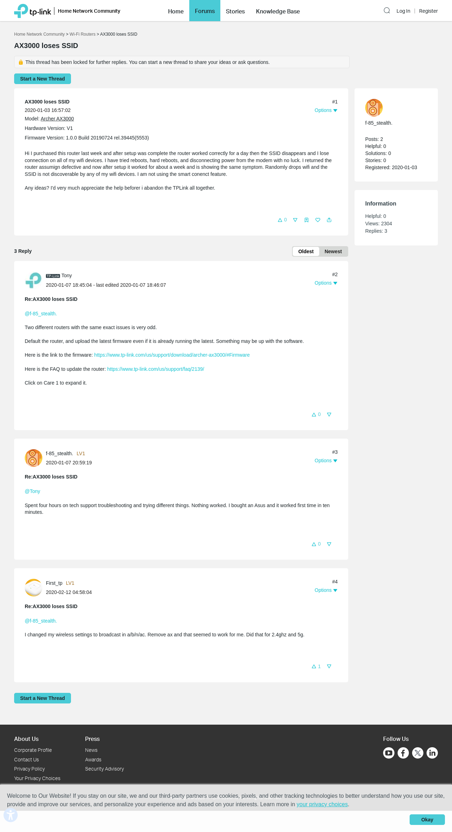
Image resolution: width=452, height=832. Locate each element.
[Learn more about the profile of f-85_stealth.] (35, 457)
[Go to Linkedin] (432, 753)
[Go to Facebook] (403, 753)
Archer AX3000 (57, 118)
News (91, 750)
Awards (93, 759)
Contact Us (26, 759)
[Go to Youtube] (388, 753)
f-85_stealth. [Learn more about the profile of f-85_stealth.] (59, 453)
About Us (26, 738)
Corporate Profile (33, 750)
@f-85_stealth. (41, 313)
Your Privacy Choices (37, 778)
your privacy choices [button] (322, 804)
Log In (403, 10)
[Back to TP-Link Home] (32, 10)
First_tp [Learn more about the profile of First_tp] (54, 583)
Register (428, 10)
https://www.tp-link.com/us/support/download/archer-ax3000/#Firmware (172, 355)
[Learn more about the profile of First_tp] (35, 587)
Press (92, 738)
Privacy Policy (29, 769)
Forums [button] (205, 11)
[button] (175, 10)
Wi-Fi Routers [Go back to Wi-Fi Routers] (83, 34)
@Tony (32, 491)
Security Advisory (104, 769)
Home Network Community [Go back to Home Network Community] (39, 34)
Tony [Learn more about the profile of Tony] (66, 275)
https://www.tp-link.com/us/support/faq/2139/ (155, 369)
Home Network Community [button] (89, 11)
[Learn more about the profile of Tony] (35, 280)
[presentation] (33, 280)
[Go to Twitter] (417, 753)
